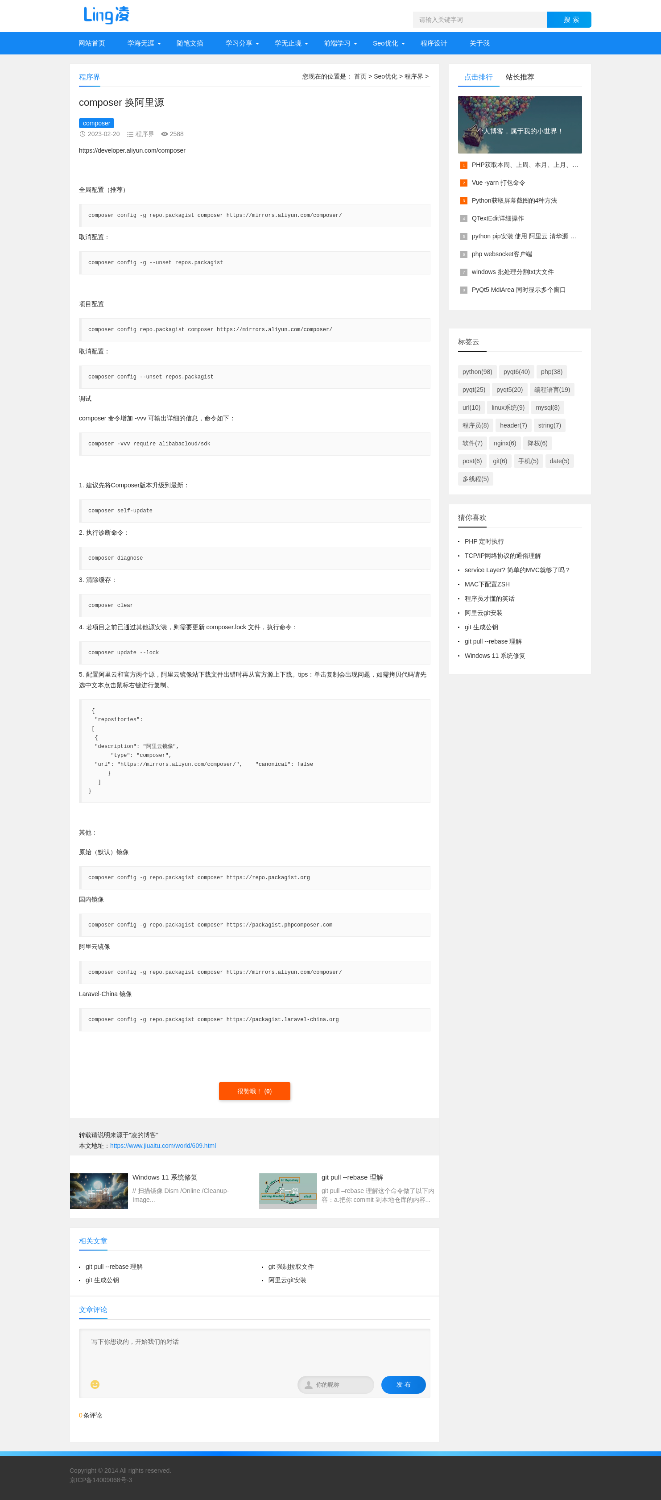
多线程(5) (476, 478)
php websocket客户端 (502, 254)
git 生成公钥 (102, 1280)
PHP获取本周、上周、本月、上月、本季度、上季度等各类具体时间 (566, 164)
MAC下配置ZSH (487, 584)
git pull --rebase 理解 (114, 1266)
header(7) (513, 425)
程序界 (414, 76)
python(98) (477, 371)
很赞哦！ (250, 1091)
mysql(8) (548, 407)
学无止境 (288, 43)
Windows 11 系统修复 (495, 655)
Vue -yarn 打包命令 (498, 182)
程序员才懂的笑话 (490, 598)
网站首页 (91, 43)
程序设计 (434, 43)
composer (96, 123)
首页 (360, 76)
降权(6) (538, 443)
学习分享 (239, 43)
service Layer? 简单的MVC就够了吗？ (518, 569)
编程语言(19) (552, 389)
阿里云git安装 (287, 1280)
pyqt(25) (474, 389)
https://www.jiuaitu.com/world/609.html (163, 1145)
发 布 (404, 1384)
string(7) (549, 425)
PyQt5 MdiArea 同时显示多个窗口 (519, 289)
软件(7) (473, 443)
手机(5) (528, 461)
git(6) (500, 461)
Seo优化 (385, 43)
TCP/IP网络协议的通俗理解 (503, 555)
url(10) (471, 407)
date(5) (560, 461)
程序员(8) (476, 425)
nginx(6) (505, 443)
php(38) (551, 371)
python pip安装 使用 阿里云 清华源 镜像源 (530, 236)
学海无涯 (141, 43)
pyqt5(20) (509, 389)
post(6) (472, 461)
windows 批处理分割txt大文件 (513, 271)
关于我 (480, 43)
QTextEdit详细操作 (498, 218)
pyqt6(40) (517, 371)
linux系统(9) (508, 407)
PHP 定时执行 (484, 541)
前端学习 (337, 43)
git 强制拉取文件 (291, 1266)
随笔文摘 (190, 43)
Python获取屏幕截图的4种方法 (514, 200)
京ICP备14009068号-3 (101, 1479)
